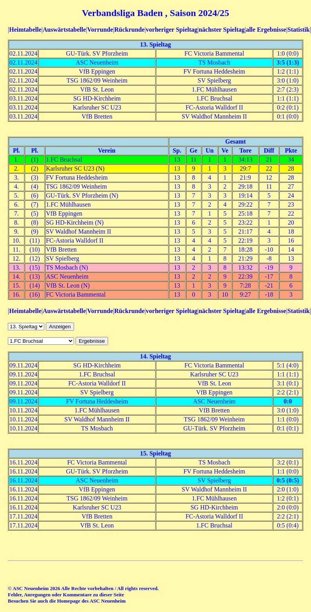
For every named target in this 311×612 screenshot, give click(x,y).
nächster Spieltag (221, 29)
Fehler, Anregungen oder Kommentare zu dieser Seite (66, 595)
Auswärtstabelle (64, 29)
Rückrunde (129, 29)
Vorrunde (100, 29)
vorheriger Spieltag (171, 29)
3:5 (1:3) (288, 62)
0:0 (288, 401)
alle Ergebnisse (266, 29)
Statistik (298, 29)
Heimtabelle (25, 29)
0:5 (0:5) (288, 480)
